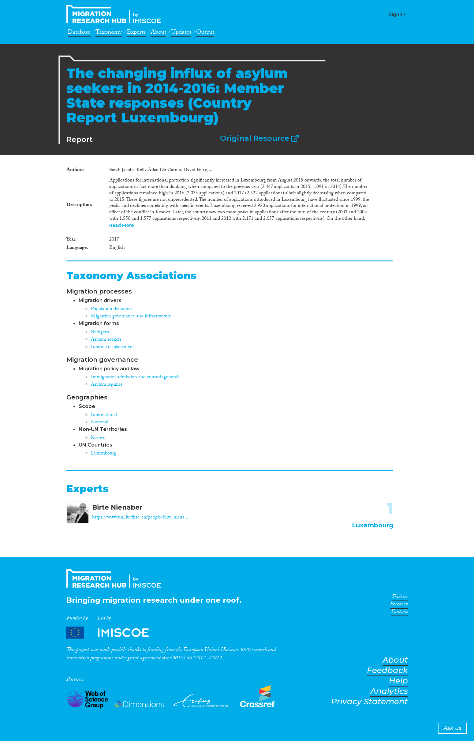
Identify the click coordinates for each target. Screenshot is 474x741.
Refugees (100, 332)
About (158, 33)
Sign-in (396, 14)
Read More (121, 225)
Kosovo (98, 438)
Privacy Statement (369, 701)
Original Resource (259, 138)
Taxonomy (108, 33)
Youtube (399, 612)
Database (79, 33)
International (104, 415)
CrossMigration (115, 14)
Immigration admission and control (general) (135, 377)
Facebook (399, 605)
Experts (136, 33)
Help (398, 681)
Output (205, 33)
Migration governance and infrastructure (131, 316)
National (99, 422)
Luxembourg (103, 454)
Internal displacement (112, 347)
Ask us (452, 728)
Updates (181, 33)
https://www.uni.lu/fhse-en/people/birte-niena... (140, 518)
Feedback (387, 670)
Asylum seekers (106, 340)
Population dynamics (111, 309)
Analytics (389, 691)
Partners (112, 632)
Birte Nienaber (117, 507)
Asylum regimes (107, 385)
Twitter (400, 597)
